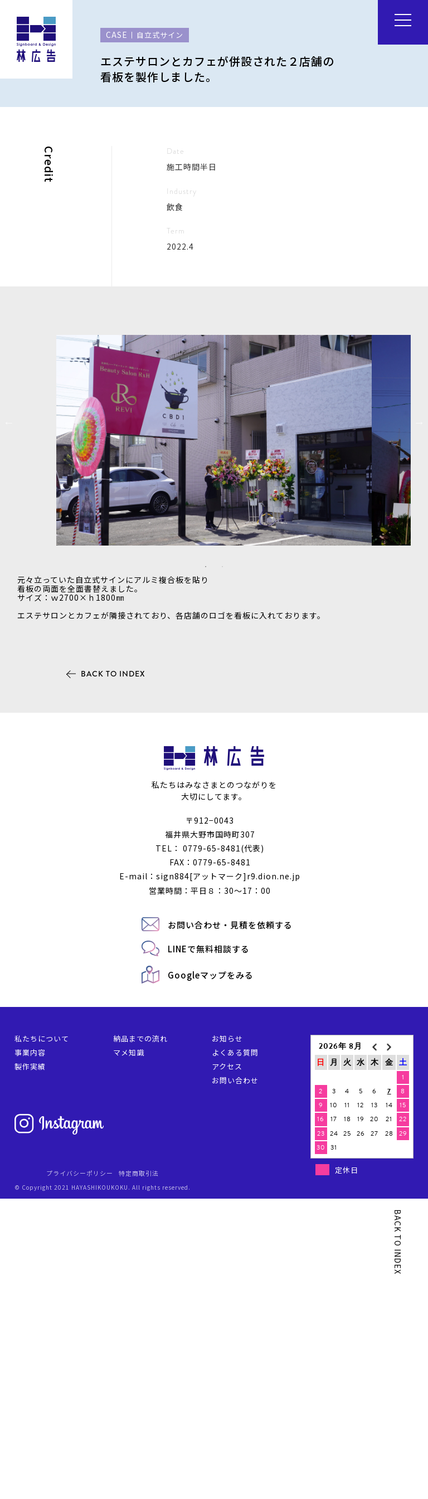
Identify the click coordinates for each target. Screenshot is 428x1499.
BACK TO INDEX (113, 974)
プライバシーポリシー (79, 1473)
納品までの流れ (140, 1338)
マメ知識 (128, 1352)
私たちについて (41, 1338)
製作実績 (30, 1366)
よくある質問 (235, 1352)
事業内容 (30, 1352)
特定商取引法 (139, 1473)
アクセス (227, 1366)
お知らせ (227, 1338)
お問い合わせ (235, 1380)
